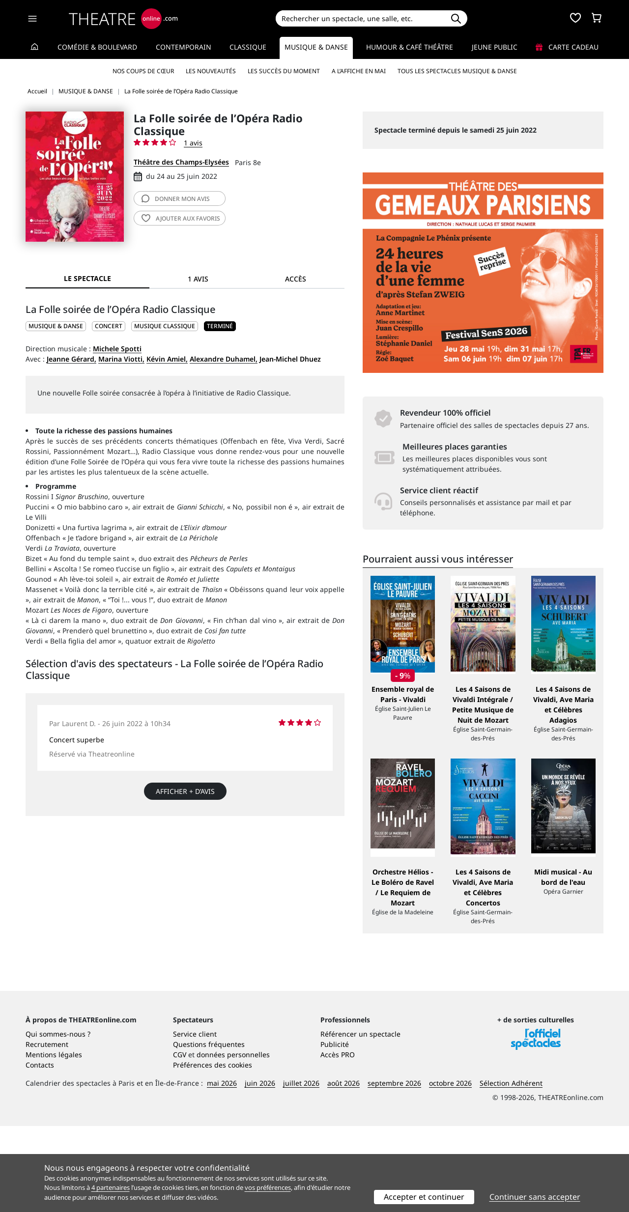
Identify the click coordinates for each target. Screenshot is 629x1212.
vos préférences (268, 1187)
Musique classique (164, 326)
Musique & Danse (316, 47)
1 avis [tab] (198, 278)
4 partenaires (110, 1187)
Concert (108, 326)
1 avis (193, 142)
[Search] (360, 18)
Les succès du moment (284, 71)
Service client (195, 1120)
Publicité (334, 1130)
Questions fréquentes (209, 1130)
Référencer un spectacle (360, 1120)
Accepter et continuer (424, 1196)
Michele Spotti (117, 348)
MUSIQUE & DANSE (56, 326)
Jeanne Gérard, (71, 359)
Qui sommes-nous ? (58, 1120)
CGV (179, 1140)
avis (176, 199)
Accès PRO (337, 1140)
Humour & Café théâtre (409, 47)
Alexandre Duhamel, (223, 359)
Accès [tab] (295, 278)
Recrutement (47, 1130)
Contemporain (183, 47)
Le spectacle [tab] (87, 278)
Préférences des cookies (212, 1151)
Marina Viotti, (121, 359)
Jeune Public (494, 47)
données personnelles (233, 1140)
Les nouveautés (211, 71)
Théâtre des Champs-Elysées (181, 162)
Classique (247, 47)
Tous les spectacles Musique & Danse (457, 71)
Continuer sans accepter (534, 1196)
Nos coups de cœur (143, 71)
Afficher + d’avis (185, 791)
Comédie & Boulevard (97, 47)
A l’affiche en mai (359, 71)
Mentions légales (54, 1140)
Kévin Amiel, (167, 359)
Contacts (40, 1151)
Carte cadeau (567, 47)
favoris (181, 218)
